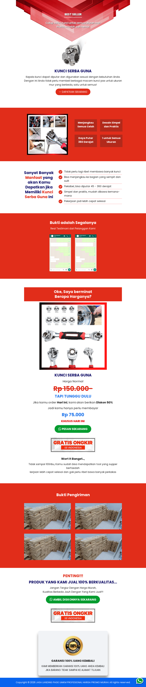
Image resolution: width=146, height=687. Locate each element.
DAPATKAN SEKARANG (73, 92)
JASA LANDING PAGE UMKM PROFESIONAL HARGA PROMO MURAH (72, 682)
